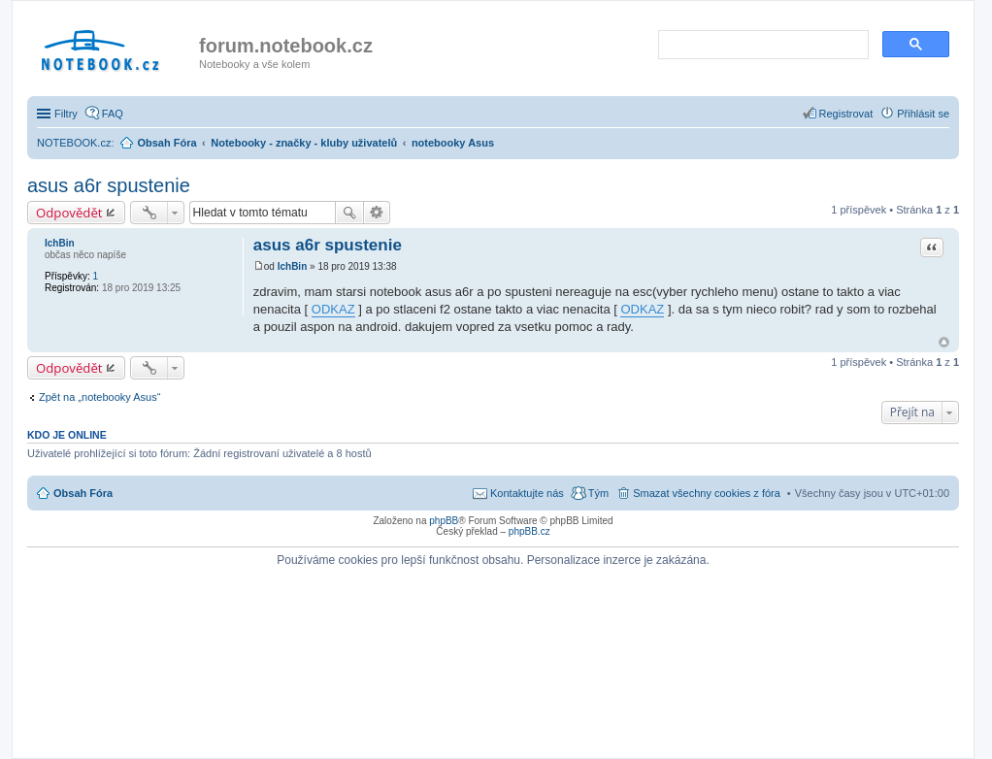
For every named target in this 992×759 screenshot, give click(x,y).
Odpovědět (69, 212)
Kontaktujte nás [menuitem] (527, 493)
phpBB (443, 520)
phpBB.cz (529, 531)
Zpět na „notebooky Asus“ (99, 397)
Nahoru (944, 342)
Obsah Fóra (83, 493)
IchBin (60, 243)
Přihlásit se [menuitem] (923, 113)
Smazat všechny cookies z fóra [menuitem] (706, 493)
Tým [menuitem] (598, 493)
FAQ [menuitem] (112, 113)
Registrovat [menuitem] (846, 113)
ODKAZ (333, 309)
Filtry (66, 113)
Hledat (349, 212)
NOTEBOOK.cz (74, 142)
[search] (761, 45)
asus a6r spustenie (108, 185)
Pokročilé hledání (377, 212)
